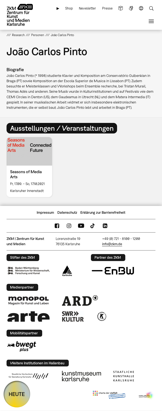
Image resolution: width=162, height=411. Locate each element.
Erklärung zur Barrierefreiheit (102, 212)
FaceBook (57, 226)
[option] (31, 167)
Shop (69, 8)
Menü (151, 21)
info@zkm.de (112, 244)
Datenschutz (67, 212)
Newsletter (87, 8)
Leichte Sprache (120, 8)
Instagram (69, 226)
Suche (151, 8)
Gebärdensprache (131, 8)
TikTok (93, 226)
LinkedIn (105, 226)
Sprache (141, 8)
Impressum (45, 212)
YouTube (81, 226)
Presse (107, 8)
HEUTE (17, 394)
